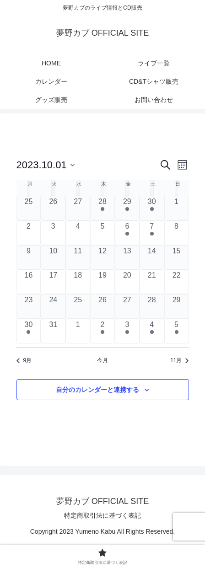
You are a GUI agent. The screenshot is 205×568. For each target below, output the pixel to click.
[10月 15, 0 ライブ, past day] (177, 257)
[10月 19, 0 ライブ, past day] (102, 282)
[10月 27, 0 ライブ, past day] (127, 306)
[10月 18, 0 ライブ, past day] (78, 282)
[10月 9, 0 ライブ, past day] (29, 257)
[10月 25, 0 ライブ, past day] (78, 306)
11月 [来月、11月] (179, 360)
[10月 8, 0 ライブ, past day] (177, 233)
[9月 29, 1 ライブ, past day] (127, 208)
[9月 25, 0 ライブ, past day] (29, 208)
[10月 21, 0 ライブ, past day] (152, 282)
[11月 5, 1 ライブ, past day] (177, 331)
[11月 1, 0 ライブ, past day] (78, 331)
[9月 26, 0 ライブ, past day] (53, 208)
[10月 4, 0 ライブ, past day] (78, 233)
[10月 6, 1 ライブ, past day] (127, 233)
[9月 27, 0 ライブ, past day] (78, 208)
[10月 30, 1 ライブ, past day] (29, 331)
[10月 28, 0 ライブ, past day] (152, 306)
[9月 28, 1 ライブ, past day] (102, 208)
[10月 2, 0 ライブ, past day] (29, 233)
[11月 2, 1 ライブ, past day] (102, 331)
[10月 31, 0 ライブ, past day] (53, 331)
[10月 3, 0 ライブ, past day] (53, 233)
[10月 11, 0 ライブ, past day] (78, 257)
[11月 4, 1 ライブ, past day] (152, 331)
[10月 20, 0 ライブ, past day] (127, 282)
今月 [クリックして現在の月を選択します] (102, 360)
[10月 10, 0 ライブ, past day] (53, 257)
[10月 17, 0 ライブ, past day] (53, 282)
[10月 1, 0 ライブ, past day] (177, 208)
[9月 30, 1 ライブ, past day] (152, 208)
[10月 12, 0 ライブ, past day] (102, 257)
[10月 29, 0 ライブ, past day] (177, 306)
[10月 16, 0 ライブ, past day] (29, 282)
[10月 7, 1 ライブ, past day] (152, 233)
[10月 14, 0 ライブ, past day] (152, 257)
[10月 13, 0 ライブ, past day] (127, 257)
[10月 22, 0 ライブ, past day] (177, 282)
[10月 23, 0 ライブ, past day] (29, 306)
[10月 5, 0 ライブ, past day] (102, 233)
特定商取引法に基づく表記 (102, 515)
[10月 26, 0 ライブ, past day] (102, 306)
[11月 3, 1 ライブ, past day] (127, 331)
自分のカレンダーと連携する (97, 389)
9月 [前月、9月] (24, 360)
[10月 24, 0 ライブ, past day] (53, 306)
